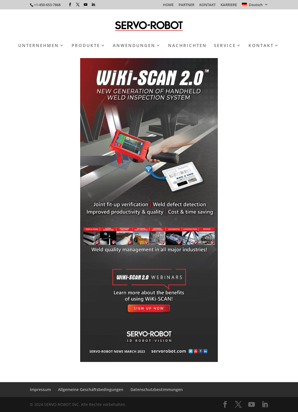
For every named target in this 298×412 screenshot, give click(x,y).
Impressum (40, 389)
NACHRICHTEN (187, 45)
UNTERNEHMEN (38, 45)
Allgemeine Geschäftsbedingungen (90, 389)
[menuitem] (255, 6)
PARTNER (186, 5)
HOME (168, 5)
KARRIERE (229, 5)
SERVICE (225, 45)
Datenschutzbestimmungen (156, 389)
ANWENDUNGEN (134, 45)
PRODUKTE (86, 45)
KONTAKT (207, 5)
